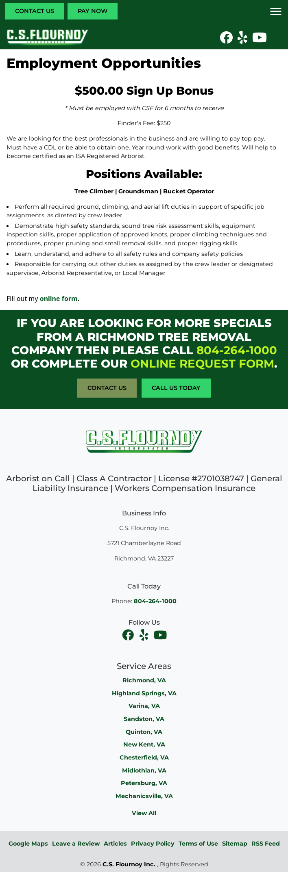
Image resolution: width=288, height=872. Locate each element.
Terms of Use (198, 843)
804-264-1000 (236, 350)
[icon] (227, 39)
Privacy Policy (153, 843)
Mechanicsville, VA (144, 796)
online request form (202, 363)
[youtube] (160, 635)
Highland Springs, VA (144, 693)
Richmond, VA (144, 680)
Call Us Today (176, 388)
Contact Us (34, 11)
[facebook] (128, 635)
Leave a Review (76, 843)
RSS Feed (265, 843)
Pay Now (92, 11)
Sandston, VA (144, 719)
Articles (115, 843)
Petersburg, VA (144, 783)
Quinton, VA (144, 732)
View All (144, 813)
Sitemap (234, 843)
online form (59, 298)
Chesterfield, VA (144, 757)
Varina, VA (144, 706)
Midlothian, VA (144, 770)
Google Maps (28, 843)
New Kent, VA (144, 744)
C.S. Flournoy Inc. (129, 864)
